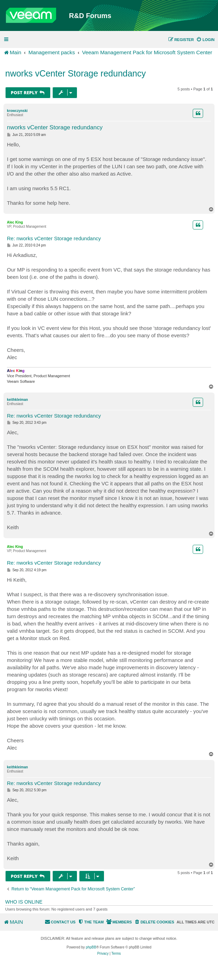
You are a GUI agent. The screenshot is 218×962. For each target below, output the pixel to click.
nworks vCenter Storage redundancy (75, 73)
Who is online (23, 902)
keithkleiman (17, 400)
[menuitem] (205, 39)
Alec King (15, 222)
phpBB (91, 947)
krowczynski (17, 111)
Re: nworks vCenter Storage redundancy (54, 238)
